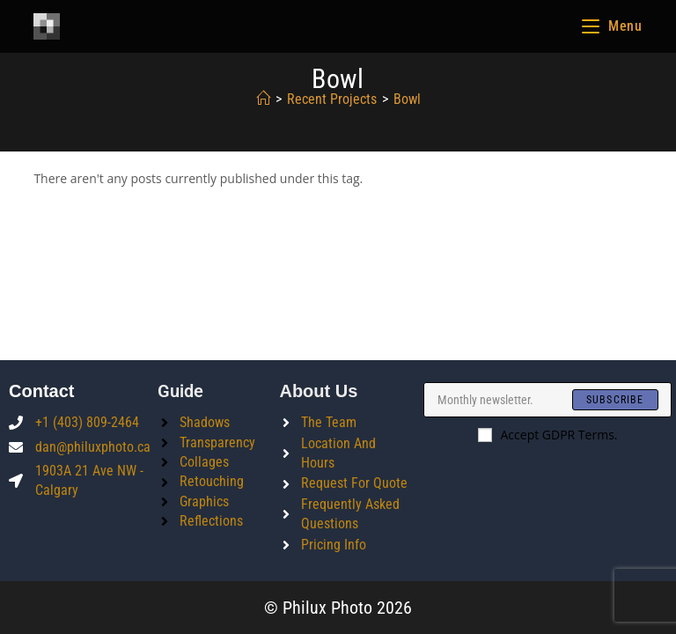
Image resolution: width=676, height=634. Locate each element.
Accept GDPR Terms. (548, 434)
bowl (407, 99)
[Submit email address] (615, 399)
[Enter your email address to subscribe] (547, 399)
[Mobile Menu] (612, 26)
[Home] (263, 99)
